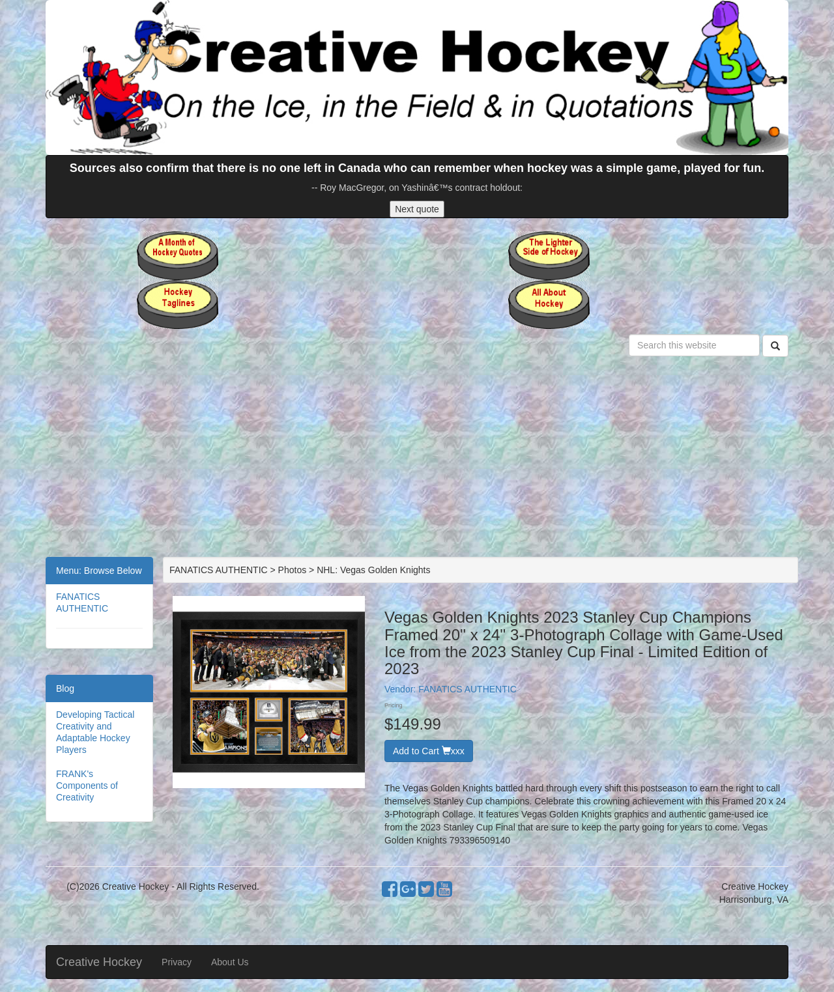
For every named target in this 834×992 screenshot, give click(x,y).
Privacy (177, 962)
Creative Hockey (99, 962)
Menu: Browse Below (99, 570)
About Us (230, 962)
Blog (65, 688)
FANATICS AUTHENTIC (467, 689)
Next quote (417, 209)
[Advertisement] (417, 459)
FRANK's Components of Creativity (87, 785)
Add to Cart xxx (429, 751)
